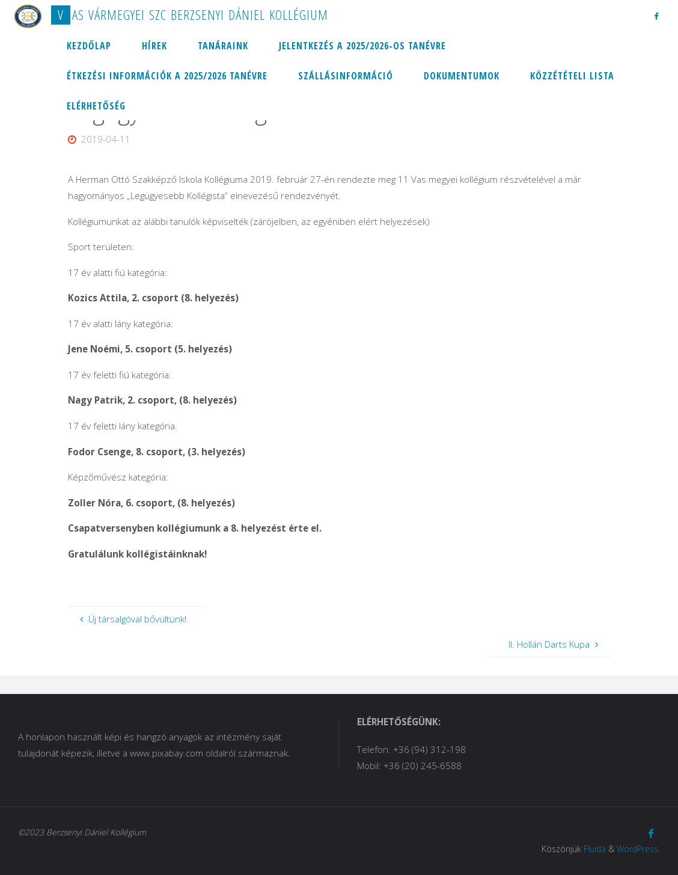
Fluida (595, 849)
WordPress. (638, 849)
